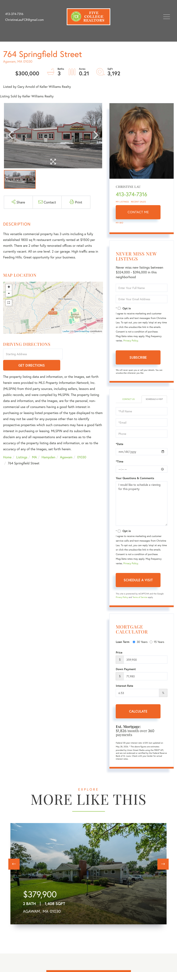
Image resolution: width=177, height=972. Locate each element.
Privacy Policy (130, 340)
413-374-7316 (14, 14)
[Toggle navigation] (166, 17)
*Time (119, 461)
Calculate (138, 711)
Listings (21, 446)
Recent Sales (138, 201)
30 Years (140, 642)
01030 (81, 446)
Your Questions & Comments (135, 478)
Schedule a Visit (154, 399)
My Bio (119, 222)
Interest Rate (124, 686)
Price (119, 652)
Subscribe (138, 357)
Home (7, 446)
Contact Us (128, 399)
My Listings (122, 201)
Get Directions (83, 354)
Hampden (48, 446)
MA (34, 446)
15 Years (157, 642)
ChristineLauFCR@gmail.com (24, 20)
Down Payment (126, 669)
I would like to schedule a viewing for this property (141, 503)
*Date (119, 444)
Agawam (66, 446)
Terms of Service (140, 597)
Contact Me (138, 212)
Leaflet (66, 331)
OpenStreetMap (81, 331)
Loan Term (122, 642)
